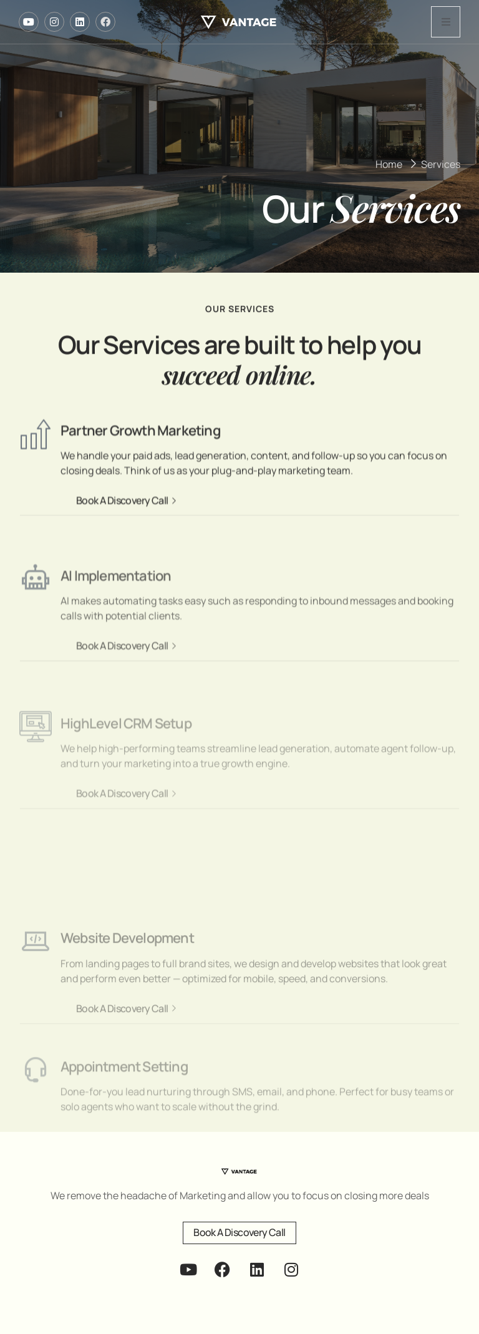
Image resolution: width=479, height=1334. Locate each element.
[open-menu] (445, 21)
